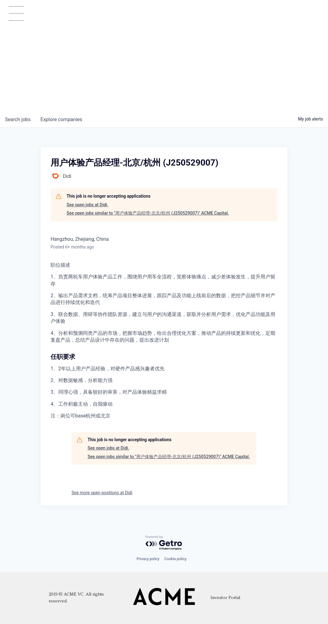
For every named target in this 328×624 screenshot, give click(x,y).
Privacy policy (148, 559)
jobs (18, 119)
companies (61, 119)
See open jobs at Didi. (87, 204)
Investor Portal (225, 598)
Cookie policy (175, 559)
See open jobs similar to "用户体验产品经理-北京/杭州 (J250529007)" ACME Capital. (148, 213)
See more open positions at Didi (102, 492)
